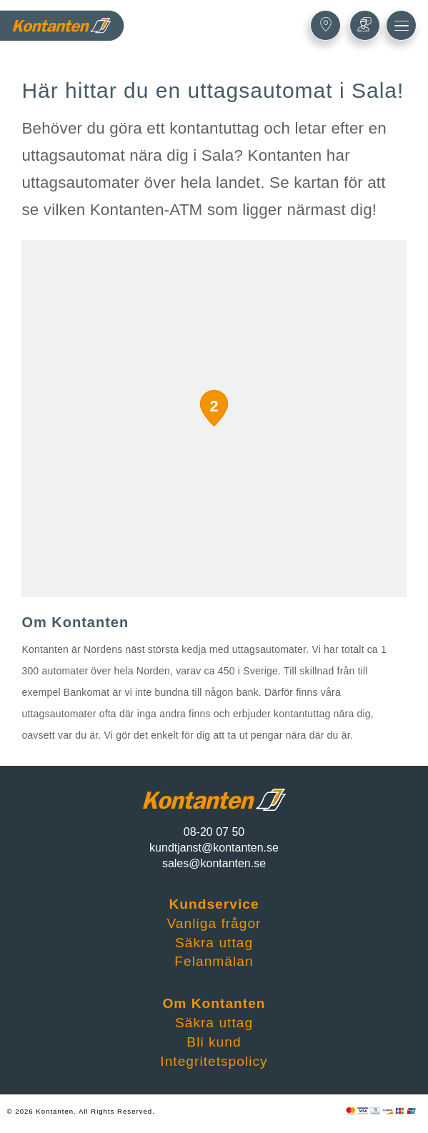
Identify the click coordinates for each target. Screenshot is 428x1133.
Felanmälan (213, 961)
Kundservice (214, 904)
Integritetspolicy (213, 1061)
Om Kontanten (213, 1003)
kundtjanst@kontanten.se (214, 848)
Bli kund (213, 1041)
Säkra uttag (214, 942)
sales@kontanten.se (214, 863)
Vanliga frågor (213, 923)
